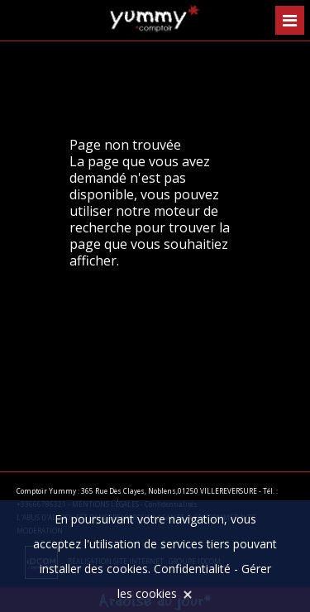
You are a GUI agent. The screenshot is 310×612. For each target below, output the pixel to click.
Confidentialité (192, 568)
